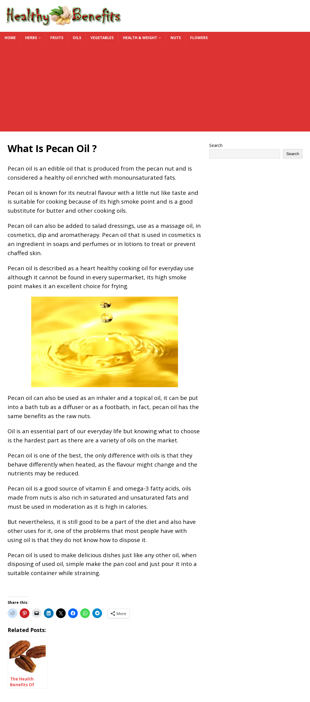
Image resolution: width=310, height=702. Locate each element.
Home (10, 37)
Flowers (199, 37)
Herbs (31, 37)
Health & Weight (140, 37)
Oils (77, 37)
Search (216, 145)
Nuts (175, 37)
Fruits (56, 37)
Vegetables (102, 37)
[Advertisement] (155, 89)
